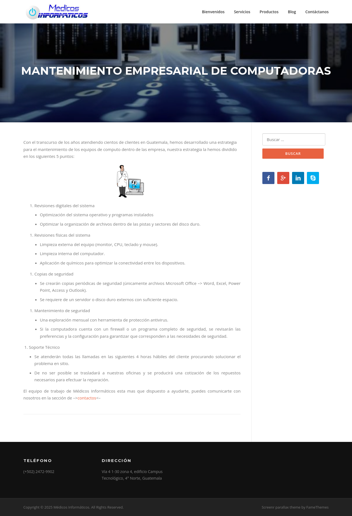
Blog (292, 11)
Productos (269, 11)
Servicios (242, 11)
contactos (87, 398)
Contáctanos (317, 11)
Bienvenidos (213, 11)
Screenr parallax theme (281, 507)
